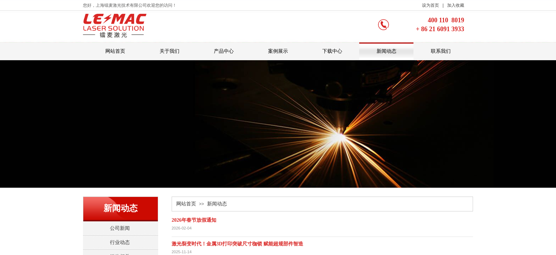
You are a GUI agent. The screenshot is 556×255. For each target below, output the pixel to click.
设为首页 (430, 5)
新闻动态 (217, 203)
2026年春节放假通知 (194, 220)
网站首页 (186, 203)
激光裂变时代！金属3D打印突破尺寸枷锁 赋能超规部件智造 (237, 243)
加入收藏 (455, 5)
